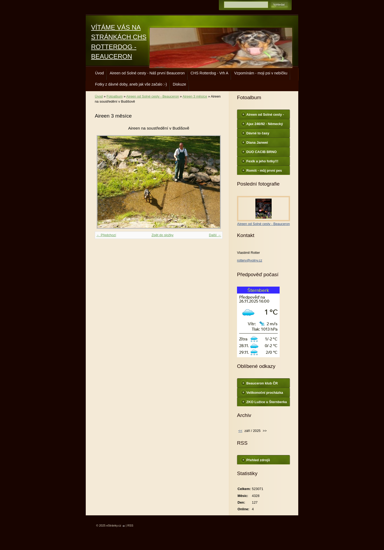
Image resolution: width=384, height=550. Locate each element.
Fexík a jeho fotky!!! (262, 161)
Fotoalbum (114, 96)
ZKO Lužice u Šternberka (266, 402)
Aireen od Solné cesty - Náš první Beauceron (147, 73)
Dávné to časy (257, 133)
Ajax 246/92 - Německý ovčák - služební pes (264, 125)
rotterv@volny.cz (249, 260)
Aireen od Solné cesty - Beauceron (152, 96)
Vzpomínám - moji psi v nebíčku (260, 73)
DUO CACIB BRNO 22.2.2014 (261, 153)
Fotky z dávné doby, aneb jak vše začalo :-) (131, 84)
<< (240, 431)
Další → (215, 235)
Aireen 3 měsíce (194, 96)
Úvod (99, 73)
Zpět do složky (163, 235)
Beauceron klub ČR (262, 383)
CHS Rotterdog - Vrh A (209, 73)
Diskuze (179, 84)
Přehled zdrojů (258, 460)
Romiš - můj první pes (264, 170)
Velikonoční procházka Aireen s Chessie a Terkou (264, 394)
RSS (130, 525)
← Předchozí (106, 235)
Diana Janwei (257, 142)
